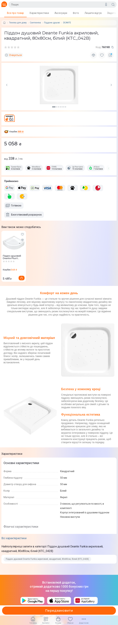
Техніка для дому (18, 23)
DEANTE (67, 23)
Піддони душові (52, 23)
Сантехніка (35, 23)
